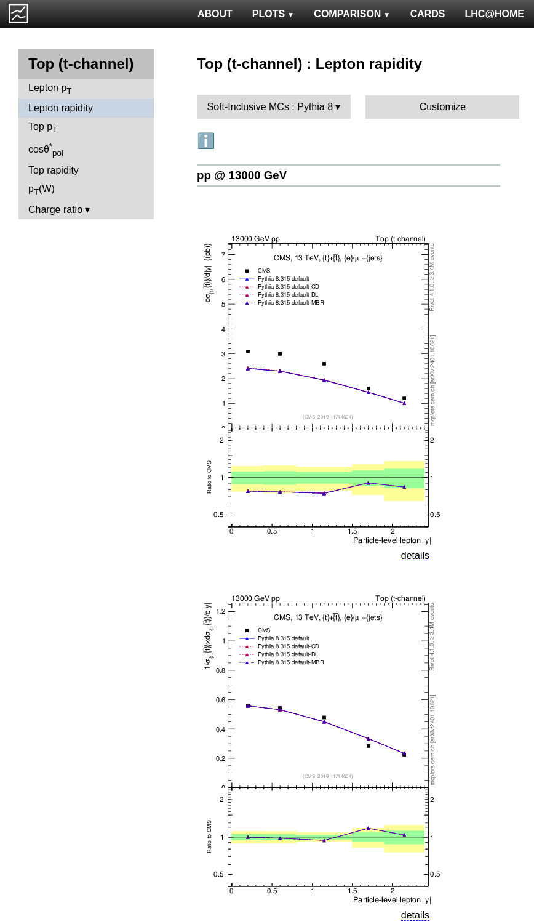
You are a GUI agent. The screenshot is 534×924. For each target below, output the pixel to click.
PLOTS (273, 14)
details (415, 555)
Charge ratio (55, 209)
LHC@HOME (494, 14)
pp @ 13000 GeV (242, 175)
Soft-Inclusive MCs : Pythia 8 (270, 107)
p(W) (41, 189)
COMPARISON (352, 14)
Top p (42, 127)
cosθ (45, 150)
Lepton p (49, 88)
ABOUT (215, 14)
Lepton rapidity (60, 108)
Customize (443, 107)
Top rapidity (53, 170)
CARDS (427, 14)
